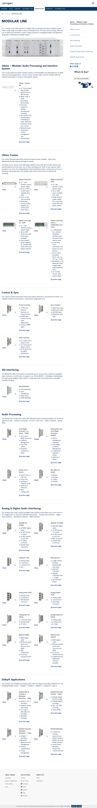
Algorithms (64, 6)
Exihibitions (39, 785)
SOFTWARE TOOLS (60, 13)
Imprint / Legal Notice (11, 785)
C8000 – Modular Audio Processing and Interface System (82, 27)
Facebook (25, 788)
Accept (79, 806)
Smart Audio (55, 6)
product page (25, 146)
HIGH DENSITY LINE (27, 13)
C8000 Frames (75, 33)
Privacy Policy (9, 788)
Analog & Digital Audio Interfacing (81, 55)
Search (94, 1)
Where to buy (88, 6)
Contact (88, 1)
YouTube (25, 800)
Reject (73, 806)
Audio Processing (76, 50)
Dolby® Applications (77, 61)
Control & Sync (75, 39)
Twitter (24, 791)
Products (47, 6)
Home (40, 6)
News (76, 1)
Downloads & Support (76, 6)
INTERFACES (49, 13)
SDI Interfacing (75, 44)
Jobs (6, 791)
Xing (24, 797)
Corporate (8, 782)
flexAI (11, 13)
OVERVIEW (4, 13)
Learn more (67, 806)
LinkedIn (24, 794)
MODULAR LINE (39, 12)
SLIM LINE (17, 13)
